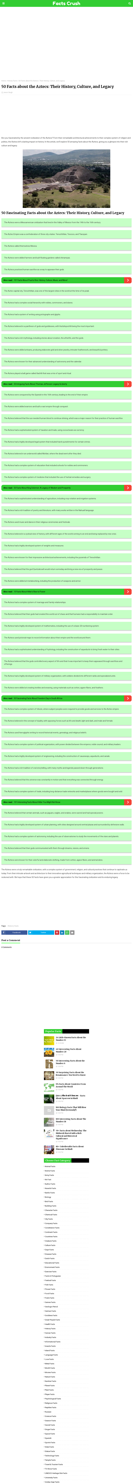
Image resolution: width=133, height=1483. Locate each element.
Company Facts (51, 1223)
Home (3, 81)
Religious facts (51, 1403)
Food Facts (49, 1293)
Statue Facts (50, 1451)
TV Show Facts (51, 1469)
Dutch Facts (49, 1258)
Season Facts (50, 1421)
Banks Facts (50, 1193)
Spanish (48, 1438)
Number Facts (50, 1381)
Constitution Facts (52, 1228)
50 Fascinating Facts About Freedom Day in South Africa (38, 698)
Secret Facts (50, 1425)
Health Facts (50, 1324)
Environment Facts (52, 1267)
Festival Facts (50, 1280)
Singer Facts (50, 1429)
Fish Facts (49, 1285)
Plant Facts (49, 1390)
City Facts (49, 1219)
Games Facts (50, 1302)
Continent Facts (51, 1232)
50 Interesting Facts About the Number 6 (70, 1062)
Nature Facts (50, 1377)
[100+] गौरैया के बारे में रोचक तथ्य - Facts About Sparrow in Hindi (70, 1097)
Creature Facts (50, 1241)
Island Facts (50, 1350)
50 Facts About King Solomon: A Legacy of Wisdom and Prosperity (42, 488)
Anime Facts (50, 1171)
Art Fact (48, 1180)
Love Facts (49, 1359)
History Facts (12, 81)
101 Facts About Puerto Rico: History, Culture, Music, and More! (40, 280)
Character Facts (51, 1210)
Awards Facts (50, 1188)
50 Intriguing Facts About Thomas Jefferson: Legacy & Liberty (40, 384)
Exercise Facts (50, 1272)
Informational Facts (52, 1342)
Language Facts (51, 1355)
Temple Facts (50, 1460)
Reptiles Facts (50, 1407)
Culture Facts (50, 1245)
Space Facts (50, 1434)
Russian (48, 1412)
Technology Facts (52, 1456)
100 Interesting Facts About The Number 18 (71, 1120)
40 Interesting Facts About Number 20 (68, 1050)
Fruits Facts (49, 1298)
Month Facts (50, 1368)
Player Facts (49, 1394)
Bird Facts (49, 1201)
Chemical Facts (51, 1215)
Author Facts (50, 1184)
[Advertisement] (66, 45)
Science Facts (50, 1416)
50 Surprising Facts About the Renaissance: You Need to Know (71, 1073)
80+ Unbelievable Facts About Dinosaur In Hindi (70, 1147)
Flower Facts (50, 1289)
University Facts (51, 1478)
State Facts (49, 1447)
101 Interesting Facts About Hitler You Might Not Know (37, 802)
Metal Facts (49, 1364)
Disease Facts (50, 1254)
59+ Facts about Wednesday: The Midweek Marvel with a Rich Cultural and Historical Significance (71, 1135)
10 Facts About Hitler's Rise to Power (29, 592)
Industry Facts (50, 1337)
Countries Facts (51, 1237)
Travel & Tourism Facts (54, 1464)
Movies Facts (50, 1372)
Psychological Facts (53, 1399)
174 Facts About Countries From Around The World (71, 1085)
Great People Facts (52, 1320)
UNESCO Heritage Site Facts (56, 1473)
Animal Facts (50, 1166)
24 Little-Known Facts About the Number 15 (71, 1038)
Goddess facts (51, 1315)
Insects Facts (50, 1346)
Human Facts (50, 1333)
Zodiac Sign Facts (52, 1482)
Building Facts (50, 1206)
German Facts (50, 1311)
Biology (48, 1197)
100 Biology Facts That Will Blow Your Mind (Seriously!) (71, 1108)
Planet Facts (50, 1386)
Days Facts (49, 1250)
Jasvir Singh (8, 92)
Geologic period (51, 1307)
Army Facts (49, 1175)
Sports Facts (50, 1443)
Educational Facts (52, 1263)
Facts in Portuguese (53, 1276)
